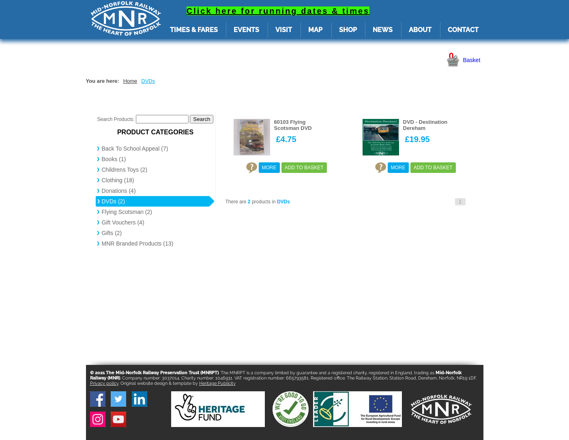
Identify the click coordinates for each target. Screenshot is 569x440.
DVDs (148, 81)
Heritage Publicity (217, 383)
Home (130, 81)
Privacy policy (104, 383)
